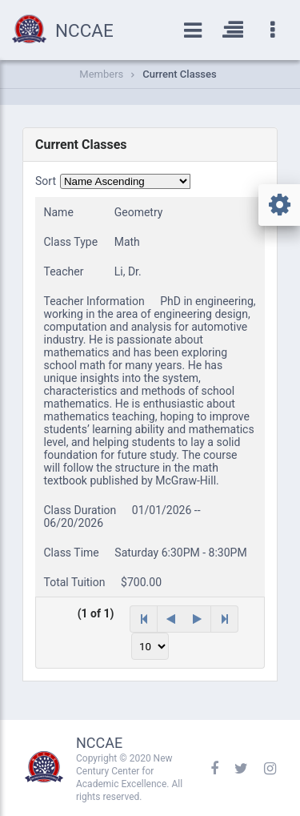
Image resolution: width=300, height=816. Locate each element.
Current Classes (179, 74)
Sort (45, 181)
